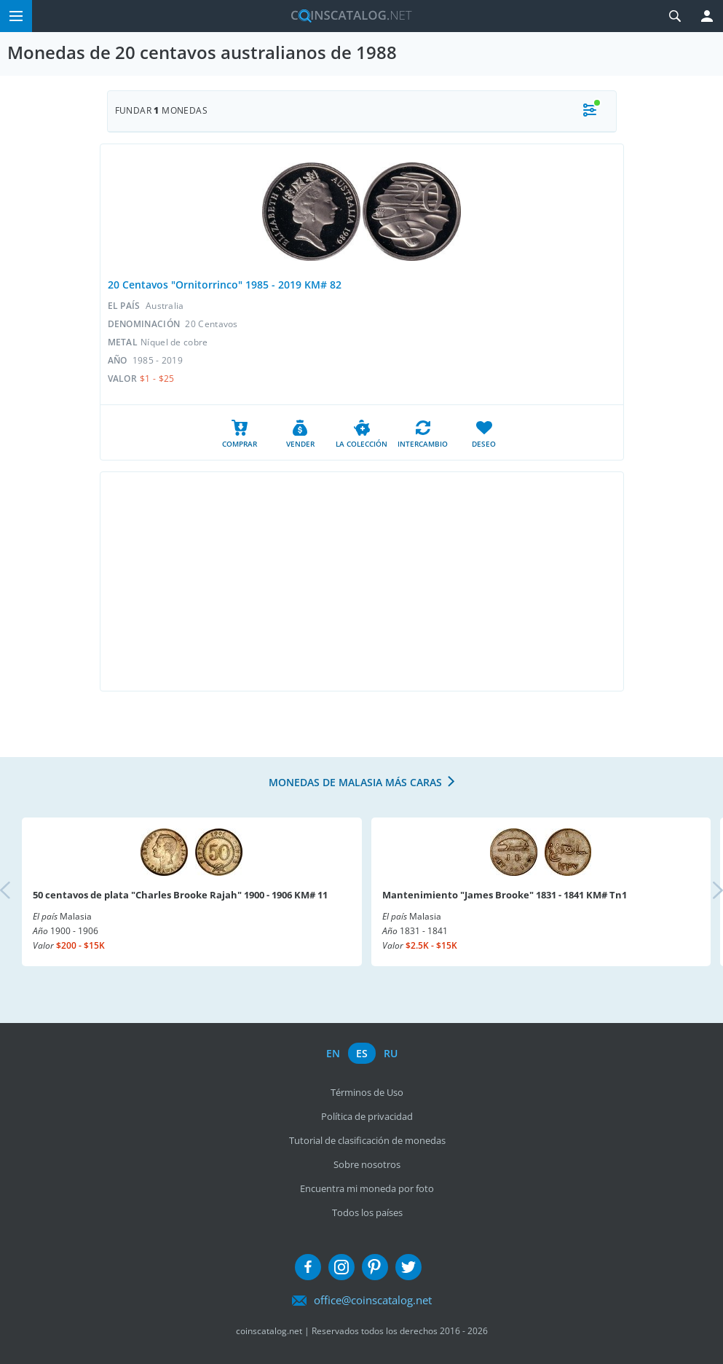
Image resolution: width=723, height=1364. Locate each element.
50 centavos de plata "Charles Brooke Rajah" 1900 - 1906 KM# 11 (180, 895)
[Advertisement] (362, 581)
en (333, 1053)
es (362, 1053)
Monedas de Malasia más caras (355, 782)
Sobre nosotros (366, 1164)
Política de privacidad (367, 1116)
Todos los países (367, 1212)
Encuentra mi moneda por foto (367, 1188)
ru (391, 1053)
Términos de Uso (367, 1092)
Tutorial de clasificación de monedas (367, 1140)
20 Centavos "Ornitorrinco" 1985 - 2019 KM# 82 (224, 284)
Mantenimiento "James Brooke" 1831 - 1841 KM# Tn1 (504, 895)
